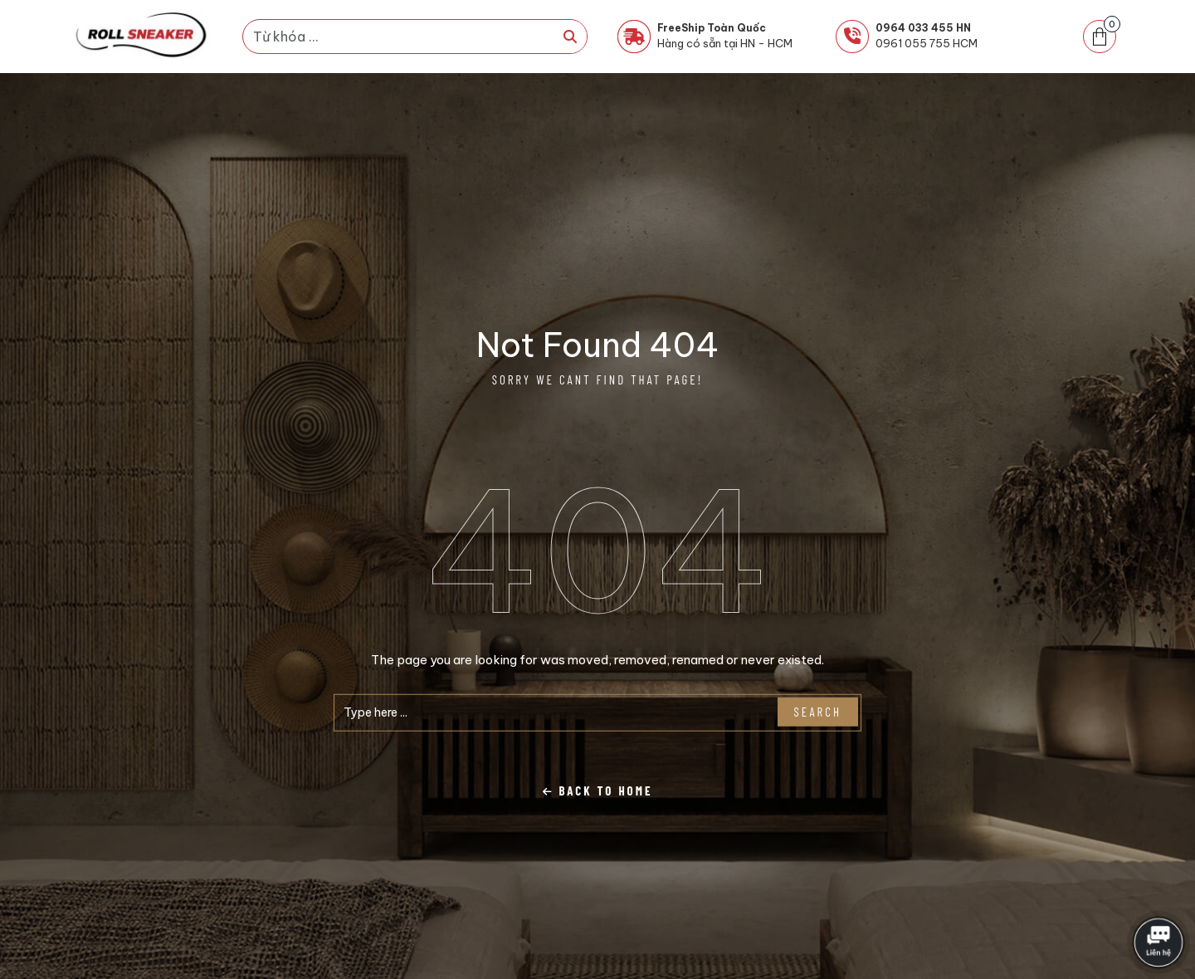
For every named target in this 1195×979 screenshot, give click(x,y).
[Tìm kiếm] (570, 36)
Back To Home (598, 790)
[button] (1099, 36)
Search (818, 711)
